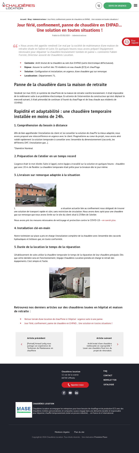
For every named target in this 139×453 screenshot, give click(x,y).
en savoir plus (109, 220)
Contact (107, 375)
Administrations (39, 19)
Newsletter (109, 380)
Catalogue (108, 384)
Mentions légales (62, 432)
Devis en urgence (117, 5)
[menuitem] (62, 432)
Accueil (23, 19)
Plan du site (79, 432)
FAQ (105, 371)
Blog (29, 19)
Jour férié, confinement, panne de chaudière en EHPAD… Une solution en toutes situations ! (68, 323)
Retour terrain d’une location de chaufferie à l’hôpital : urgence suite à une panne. (63, 319)
